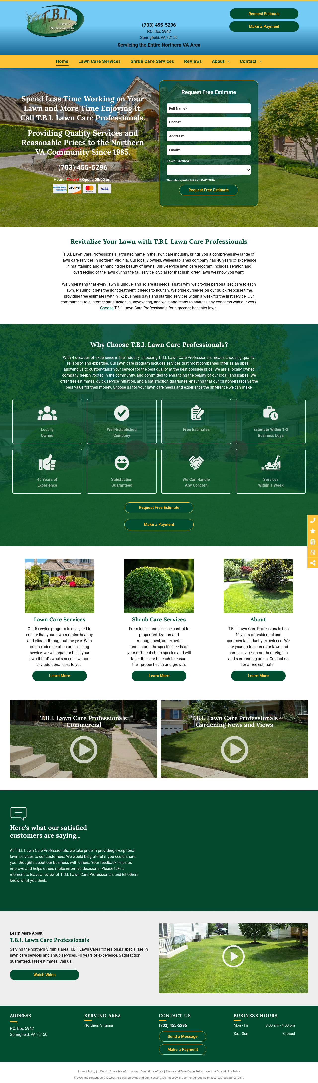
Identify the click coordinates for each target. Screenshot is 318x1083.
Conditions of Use (152, 1071)
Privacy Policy (86, 1071)
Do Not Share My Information (119, 1071)
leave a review (42, 874)
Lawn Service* (179, 161)
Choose (106, 308)
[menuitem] (62, 61)
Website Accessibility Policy (223, 1071)
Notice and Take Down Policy (184, 1071)
